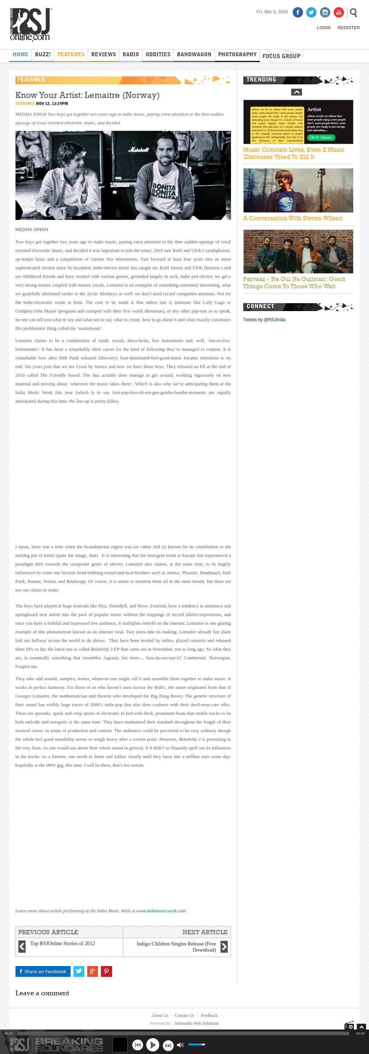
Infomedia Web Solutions (197, 1023)
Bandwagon (194, 55)
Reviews (103, 55)
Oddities (158, 55)
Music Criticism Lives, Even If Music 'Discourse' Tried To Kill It (293, 153)
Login (323, 27)
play (152, 1044)
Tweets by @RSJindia (264, 319)
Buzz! (43, 55)
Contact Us (184, 1015)
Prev (296, 92)
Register (349, 27)
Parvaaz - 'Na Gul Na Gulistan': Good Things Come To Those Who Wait (294, 283)
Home (20, 55)
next (168, 1044)
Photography (237, 55)
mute (180, 1045)
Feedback (209, 1015)
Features (71, 55)
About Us (160, 1015)
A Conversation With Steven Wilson (293, 218)
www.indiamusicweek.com (161, 910)
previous (137, 1044)
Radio (131, 55)
